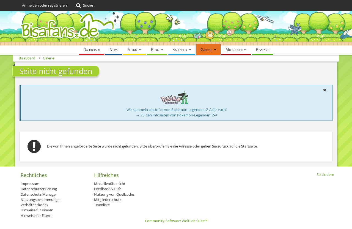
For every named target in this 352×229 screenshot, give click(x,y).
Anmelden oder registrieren (44, 5)
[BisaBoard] (176, 28)
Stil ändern (325, 174)
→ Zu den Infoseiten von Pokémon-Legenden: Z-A (176, 115)
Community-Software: (176, 220)
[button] (324, 90)
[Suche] (84, 5)
